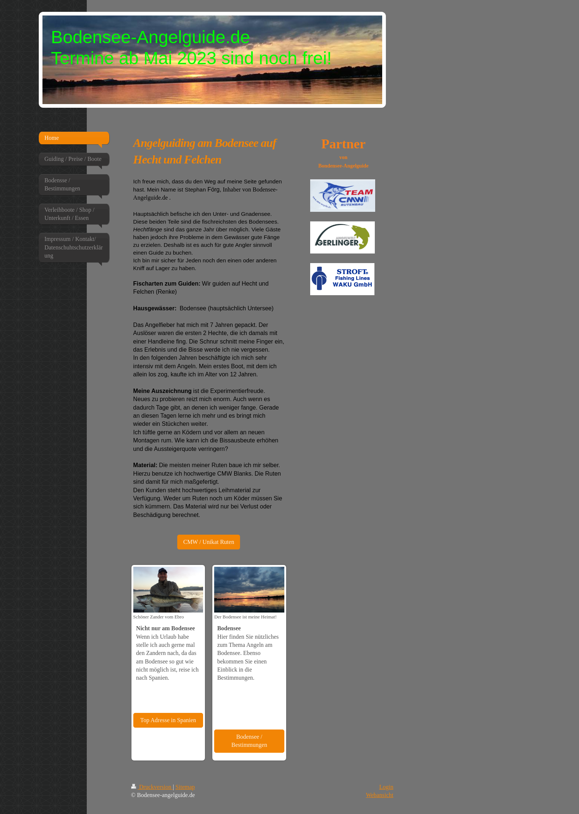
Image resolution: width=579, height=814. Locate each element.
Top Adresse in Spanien (168, 720)
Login (386, 787)
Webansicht (379, 795)
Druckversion (152, 787)
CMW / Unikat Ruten (208, 542)
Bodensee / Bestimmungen (249, 741)
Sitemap (185, 787)
